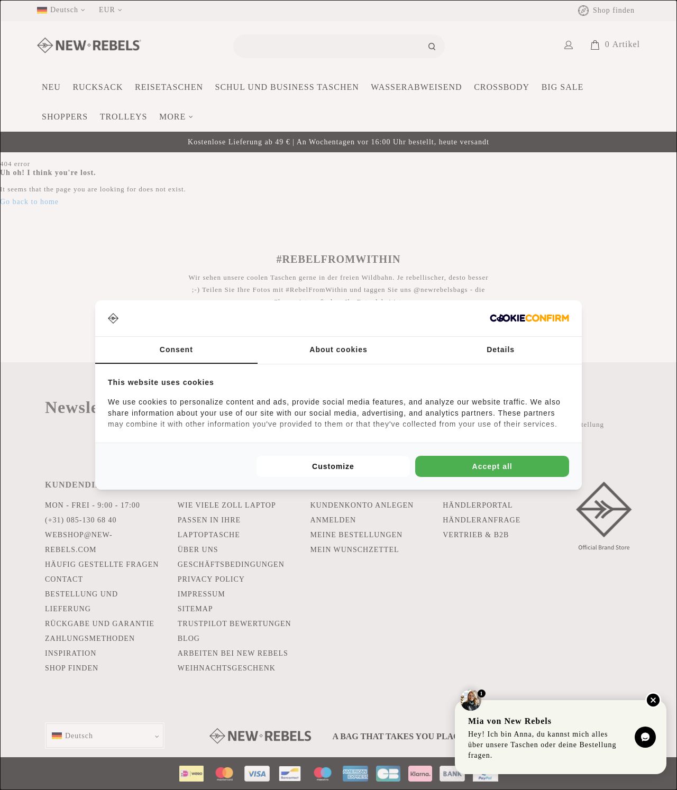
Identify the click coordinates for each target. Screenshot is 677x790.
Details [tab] (501, 349)
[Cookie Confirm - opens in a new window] (529, 318)
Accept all (492, 466)
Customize (333, 466)
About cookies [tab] (338, 349)
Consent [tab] (176, 349)
